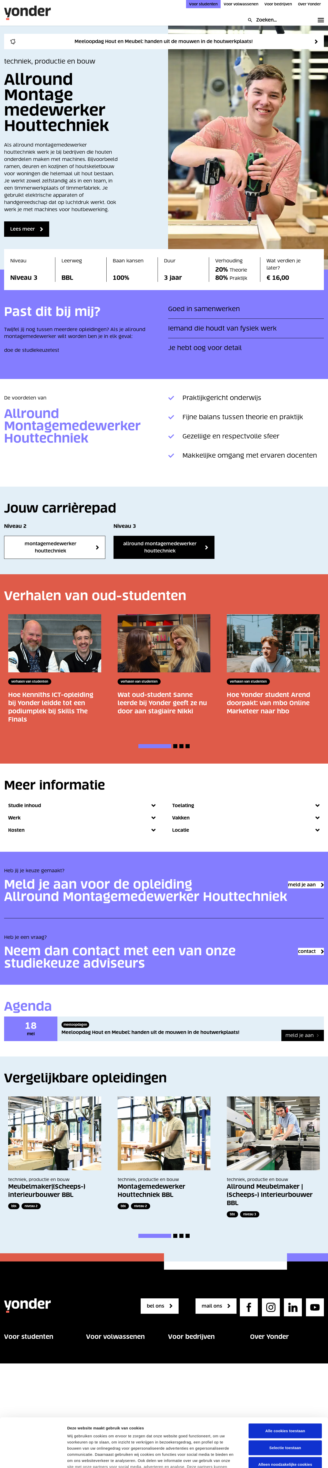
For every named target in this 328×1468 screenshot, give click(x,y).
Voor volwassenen (241, 4)
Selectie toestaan (285, 1399)
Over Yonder (309, 4)
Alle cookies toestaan (285, 1382)
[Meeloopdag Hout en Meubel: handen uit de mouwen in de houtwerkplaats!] (302, 1047)
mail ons (214, 1318)
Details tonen (79, 1458)
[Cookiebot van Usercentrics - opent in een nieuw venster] (33, 1458)
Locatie (246, 830)
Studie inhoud (82, 805)
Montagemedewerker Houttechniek (50, 547)
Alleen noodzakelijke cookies (285, 1415)
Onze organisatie (269, 1366)
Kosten (82, 830)
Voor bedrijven (278, 4)
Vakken (246, 818)
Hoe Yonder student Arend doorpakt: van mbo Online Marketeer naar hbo (268, 703)
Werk (82, 818)
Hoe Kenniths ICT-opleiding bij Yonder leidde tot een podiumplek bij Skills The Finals (50, 707)
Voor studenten (203, 4)
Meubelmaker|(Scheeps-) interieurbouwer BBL (46, 1203)
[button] (154, 746)
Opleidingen (18, 1366)
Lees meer (25, 229)
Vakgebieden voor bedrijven (201, 1366)
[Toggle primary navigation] (320, 20)
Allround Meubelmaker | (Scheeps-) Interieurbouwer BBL (270, 1207)
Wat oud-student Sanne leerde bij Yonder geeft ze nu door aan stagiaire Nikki (162, 703)
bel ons (157, 1318)
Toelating (246, 805)
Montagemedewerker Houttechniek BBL (151, 1203)
